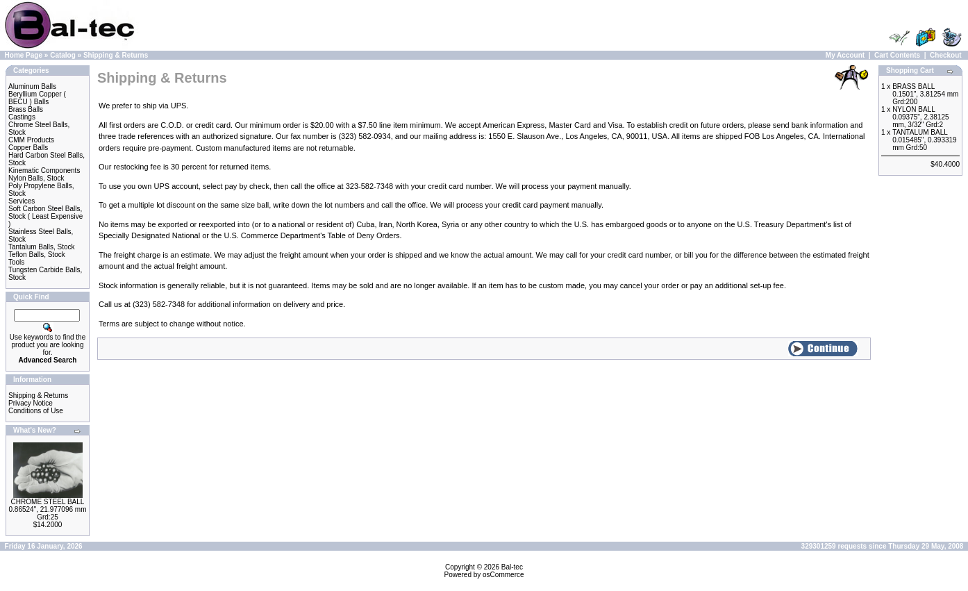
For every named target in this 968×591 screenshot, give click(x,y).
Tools (16, 262)
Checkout (946, 55)
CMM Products (31, 140)
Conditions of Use (35, 411)
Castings (21, 117)
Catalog (63, 55)
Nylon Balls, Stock (36, 178)
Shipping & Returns (115, 55)
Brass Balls (25, 109)
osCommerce (503, 574)
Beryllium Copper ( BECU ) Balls (37, 98)
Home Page (23, 55)
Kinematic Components (44, 170)
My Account (845, 55)
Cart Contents (897, 55)
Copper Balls (28, 147)
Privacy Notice (30, 403)
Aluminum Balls (32, 86)
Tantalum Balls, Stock (41, 247)
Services (21, 201)
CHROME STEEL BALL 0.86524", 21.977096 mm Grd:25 (48, 509)
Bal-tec (512, 567)
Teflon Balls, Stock (36, 254)
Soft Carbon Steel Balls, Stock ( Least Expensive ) (45, 216)
